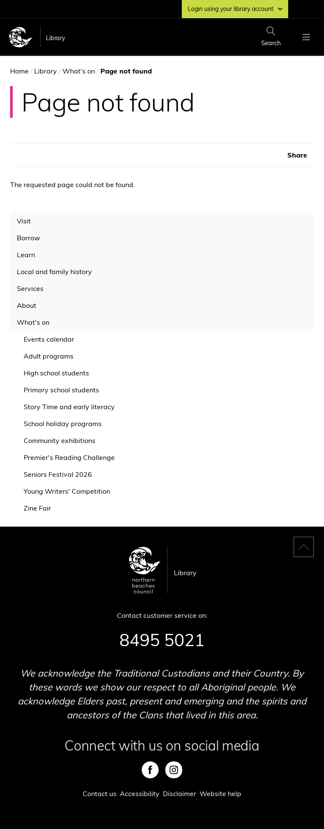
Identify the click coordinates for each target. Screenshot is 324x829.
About (26, 305)
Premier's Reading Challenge (69, 457)
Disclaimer (179, 793)
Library (55, 38)
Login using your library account (235, 9)
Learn (26, 254)
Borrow (28, 238)
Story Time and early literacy (69, 406)
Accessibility (139, 793)
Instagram (173, 769)
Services (30, 288)
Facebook (150, 769)
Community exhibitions (59, 440)
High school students (56, 373)
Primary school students (61, 390)
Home (19, 71)
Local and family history (54, 271)
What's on (78, 71)
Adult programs (48, 356)
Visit (24, 221)
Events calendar (49, 339)
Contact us (99, 793)
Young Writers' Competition (67, 491)
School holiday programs (63, 423)
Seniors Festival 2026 (58, 474)
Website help (220, 793)
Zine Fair (37, 508)
